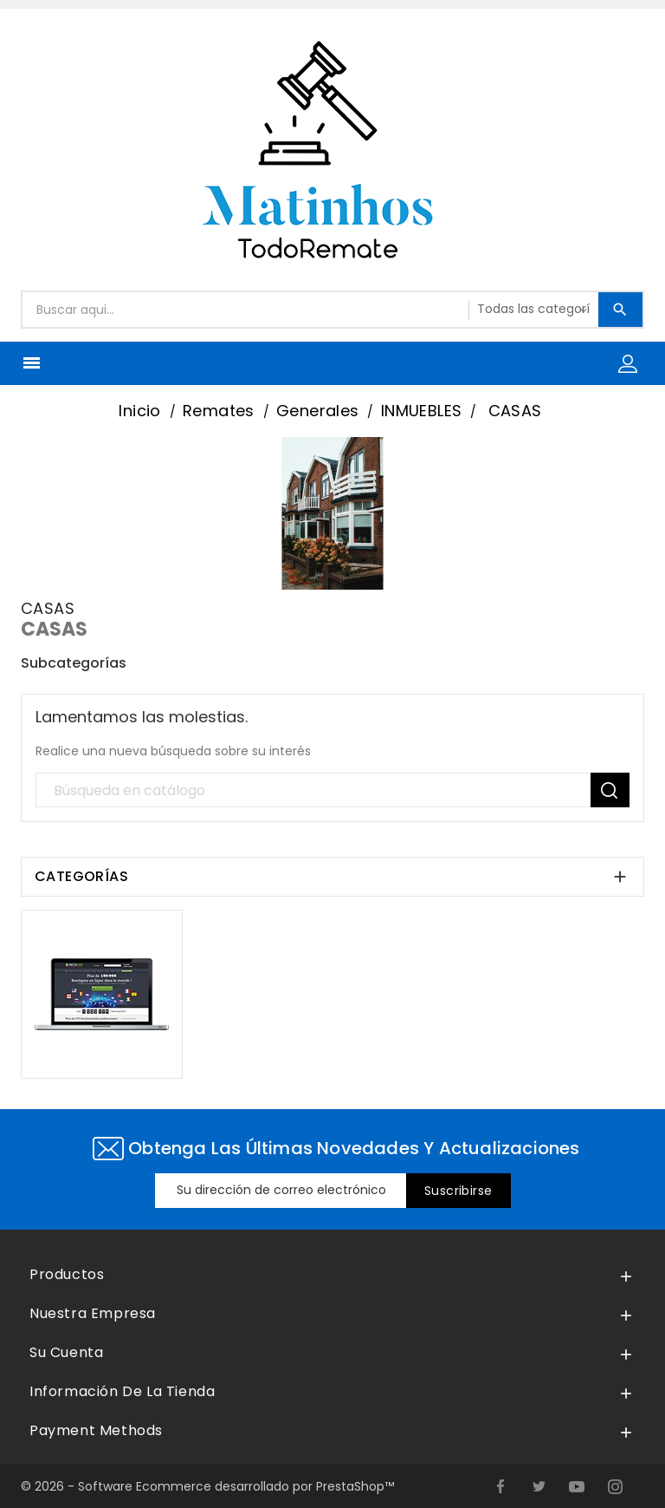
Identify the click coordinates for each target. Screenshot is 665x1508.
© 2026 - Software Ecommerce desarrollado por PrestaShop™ (207, 1486)
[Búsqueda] (332, 791)
